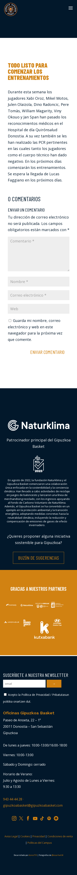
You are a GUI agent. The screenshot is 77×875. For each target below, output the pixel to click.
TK (43, 817)
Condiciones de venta (60, 836)
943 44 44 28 (12, 799)
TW (23, 817)
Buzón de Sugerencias (38, 558)
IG (15, 817)
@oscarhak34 (57, 855)
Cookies (25, 836)
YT (36, 817)
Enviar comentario (47, 352)
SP (50, 817)
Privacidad (38, 836)
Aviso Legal (11, 836)
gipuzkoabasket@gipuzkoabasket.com (33, 805)
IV (57, 817)
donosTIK (33, 855)
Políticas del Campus (40, 843)
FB (29, 817)
